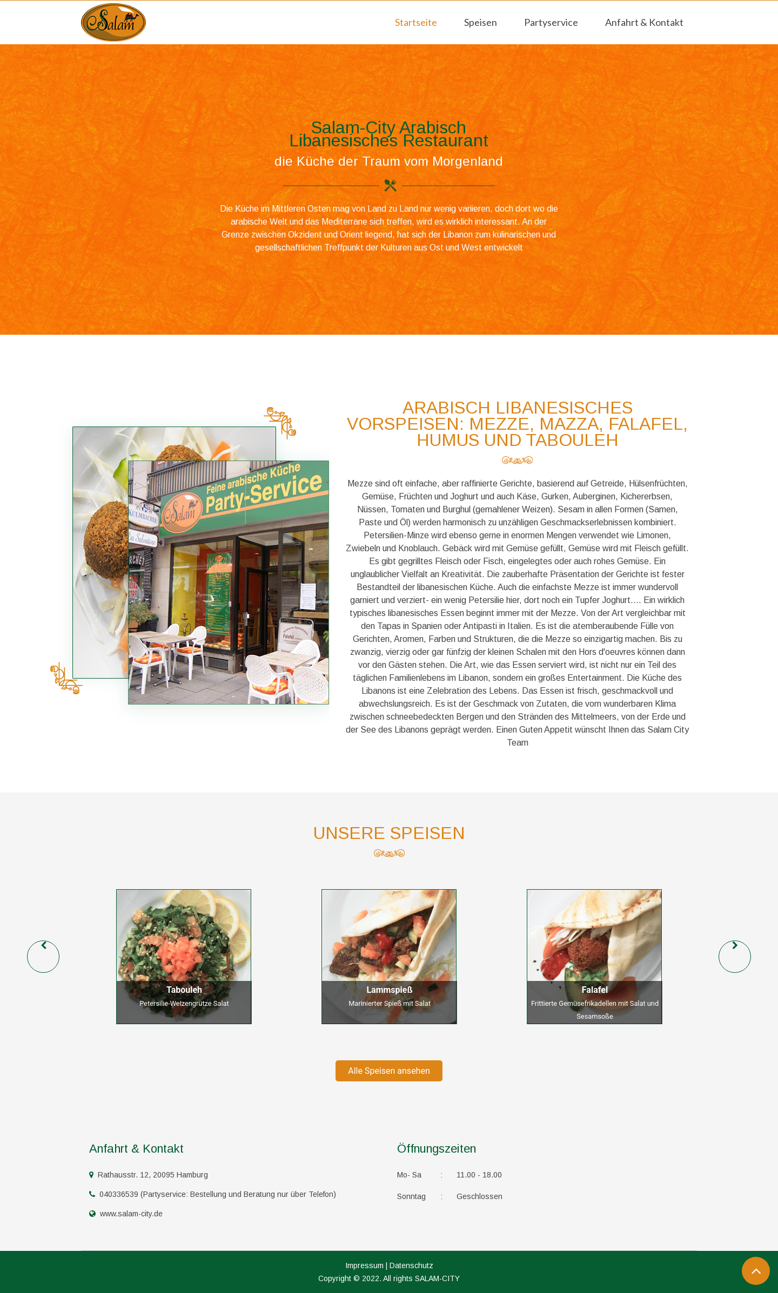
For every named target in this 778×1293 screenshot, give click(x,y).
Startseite (416, 22)
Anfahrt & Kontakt (644, 22)
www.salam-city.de (126, 1213)
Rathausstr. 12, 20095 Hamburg (148, 1174)
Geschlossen (449, 1196)
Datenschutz (411, 1265)
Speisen (480, 22)
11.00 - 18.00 (449, 1174)
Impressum (364, 1265)
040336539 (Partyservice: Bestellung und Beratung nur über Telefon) (212, 1194)
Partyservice (551, 22)
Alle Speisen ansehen (389, 1071)
